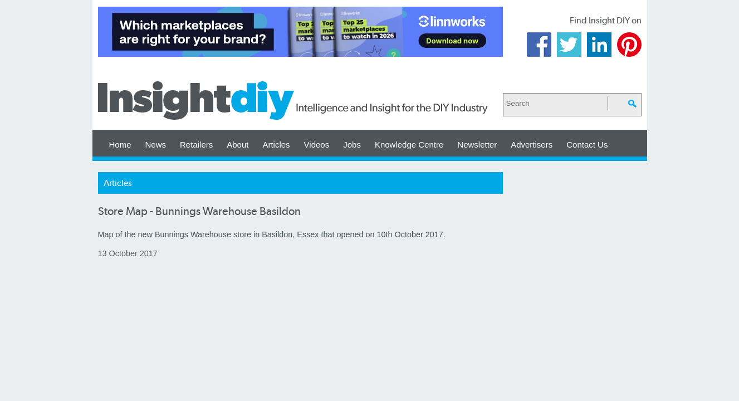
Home (120, 144)
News (156, 144)
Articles (276, 144)
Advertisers (531, 144)
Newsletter (477, 144)
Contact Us (587, 144)
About (237, 144)
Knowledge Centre (409, 144)
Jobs (352, 144)
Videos (317, 144)
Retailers (196, 144)
